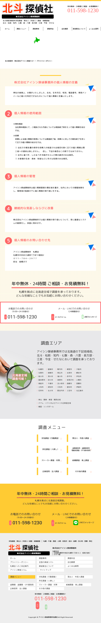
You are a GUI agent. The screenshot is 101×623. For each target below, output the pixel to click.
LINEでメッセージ (89, 316)
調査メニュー (21, 29)
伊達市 (78, 387)
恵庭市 (40, 383)
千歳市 (49, 383)
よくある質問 (93, 29)
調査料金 (50, 29)
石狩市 (40, 390)
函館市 (68, 383)
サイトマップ (44, 570)
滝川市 (59, 376)
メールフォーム (58, 317)
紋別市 (49, 387)
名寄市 (40, 373)
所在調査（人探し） (52, 449)
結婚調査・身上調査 (82, 460)
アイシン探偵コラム (18, 570)
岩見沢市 (69, 380)
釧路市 (49, 373)
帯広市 (59, 373)
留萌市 (49, 369)
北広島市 (79, 390)
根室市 (68, 369)
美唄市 (59, 380)
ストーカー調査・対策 (51, 460)
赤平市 (68, 376)
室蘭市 (78, 383)
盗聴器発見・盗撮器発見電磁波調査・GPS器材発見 (81, 449)
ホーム (7, 29)
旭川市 (40, 376)
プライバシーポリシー (44, 61)
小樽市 (78, 380)
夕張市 (78, 369)
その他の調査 (83, 472)
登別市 (68, 387)
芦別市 (78, 376)
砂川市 (49, 380)
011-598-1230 (83, 10)
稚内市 (59, 369)
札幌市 (40, 369)
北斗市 (49, 390)
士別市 (40, 387)
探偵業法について (79, 29)
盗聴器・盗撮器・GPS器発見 (21, 584)
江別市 (59, 387)
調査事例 (36, 29)
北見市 (68, 373)
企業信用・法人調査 (52, 472)
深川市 (49, 376)
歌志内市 (60, 390)
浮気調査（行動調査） (51, 438)
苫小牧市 (60, 383)
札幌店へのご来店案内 (19, 566)
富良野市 (41, 380)
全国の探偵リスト (46, 562)
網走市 (78, 373)
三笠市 (68, 390)
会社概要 (65, 29)
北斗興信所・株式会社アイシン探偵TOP (19, 61)
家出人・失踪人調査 (82, 438)
